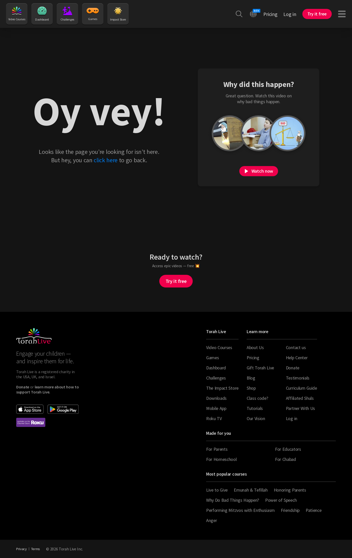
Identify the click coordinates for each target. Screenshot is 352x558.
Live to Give (217, 490)
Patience (313, 510)
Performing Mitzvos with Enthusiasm (240, 510)
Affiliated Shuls (300, 398)
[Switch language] (253, 14)
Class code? (257, 398)
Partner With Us (300, 408)
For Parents (216, 449)
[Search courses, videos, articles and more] (239, 14)
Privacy (21, 549)
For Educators (288, 449)
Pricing (270, 14)
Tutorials (255, 408)
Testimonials (297, 378)
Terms (35, 549)
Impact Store (118, 14)
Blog (251, 378)
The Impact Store (222, 388)
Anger (211, 520)
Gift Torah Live (260, 368)
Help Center (296, 358)
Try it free (176, 281)
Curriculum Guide (301, 388)
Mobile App (216, 408)
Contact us (296, 347)
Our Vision (256, 418)
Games (93, 14)
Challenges (67, 14)
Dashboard (42, 14)
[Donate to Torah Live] (22, 386)
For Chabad (285, 459)
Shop (251, 388)
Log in (289, 14)
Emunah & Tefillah (251, 490)
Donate (292, 368)
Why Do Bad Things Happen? (232, 500)
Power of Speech (281, 500)
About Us (255, 347)
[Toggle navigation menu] (342, 14)
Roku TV (214, 418)
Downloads (216, 398)
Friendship (290, 510)
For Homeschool (221, 459)
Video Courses (16, 14)
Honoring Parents (290, 490)
